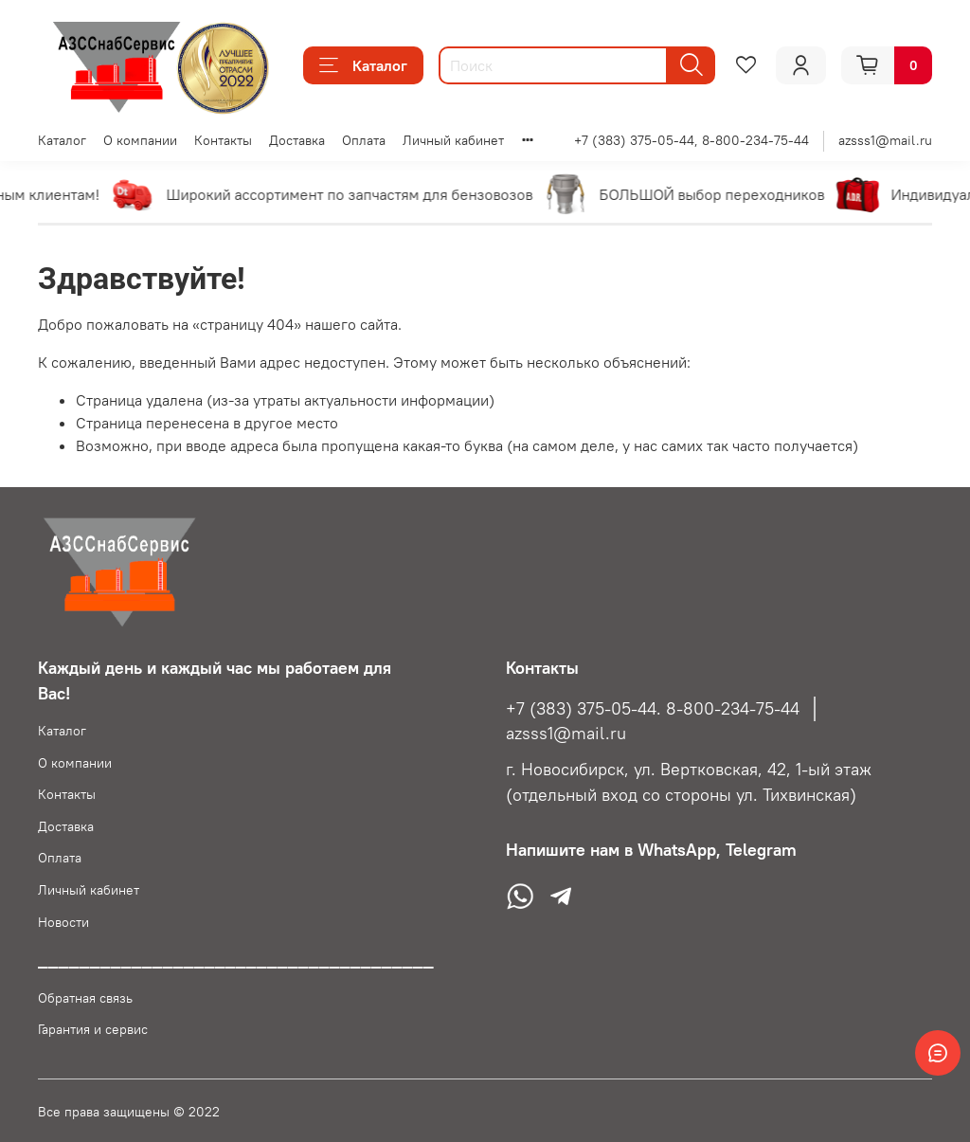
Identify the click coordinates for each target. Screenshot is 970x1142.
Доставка (297, 140)
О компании (140, 140)
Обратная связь (85, 997)
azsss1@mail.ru (885, 140)
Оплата (364, 140)
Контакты (223, 140)
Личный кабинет (453, 140)
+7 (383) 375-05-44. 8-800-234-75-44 (652, 708)
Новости (63, 922)
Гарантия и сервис (93, 1029)
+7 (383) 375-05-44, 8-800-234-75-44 (691, 140)
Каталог (363, 65)
